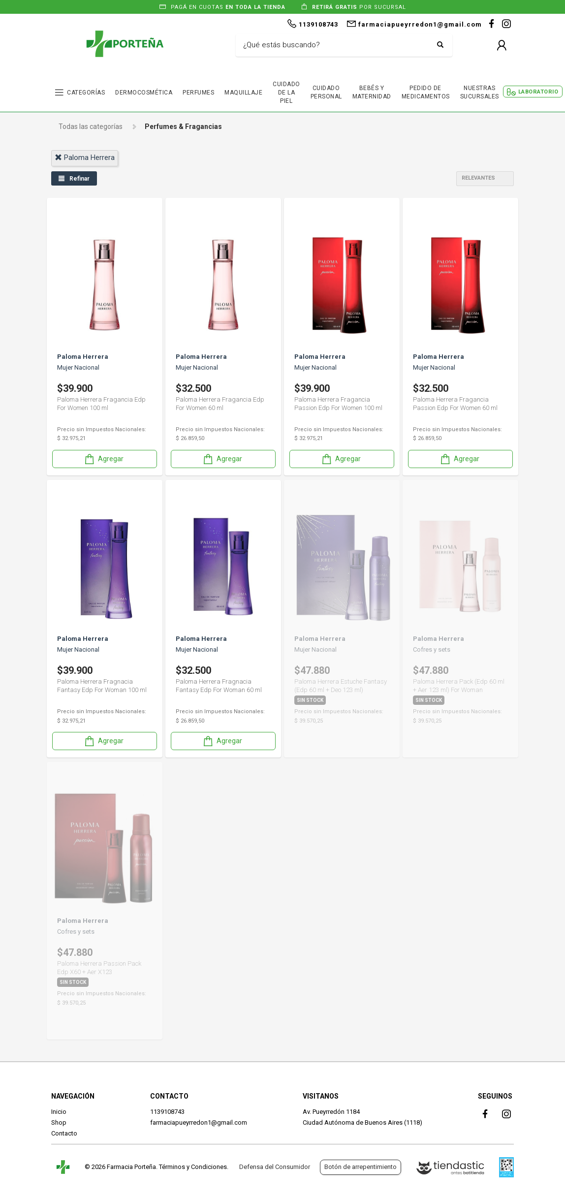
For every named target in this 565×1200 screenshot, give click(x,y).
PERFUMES (198, 92)
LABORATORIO (538, 92)
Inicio (58, 1111)
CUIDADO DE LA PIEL (286, 92)
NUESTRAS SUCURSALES (479, 92)
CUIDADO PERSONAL (326, 92)
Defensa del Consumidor (274, 1166)
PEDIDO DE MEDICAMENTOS (426, 92)
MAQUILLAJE (243, 92)
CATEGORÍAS (86, 92)
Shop (58, 1122)
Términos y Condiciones (193, 1166)
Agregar (103, 459)
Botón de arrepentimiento (360, 1166)
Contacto (64, 1133)
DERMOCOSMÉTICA (143, 92)
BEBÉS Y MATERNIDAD (371, 92)
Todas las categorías (91, 126)
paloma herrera (85, 157)
